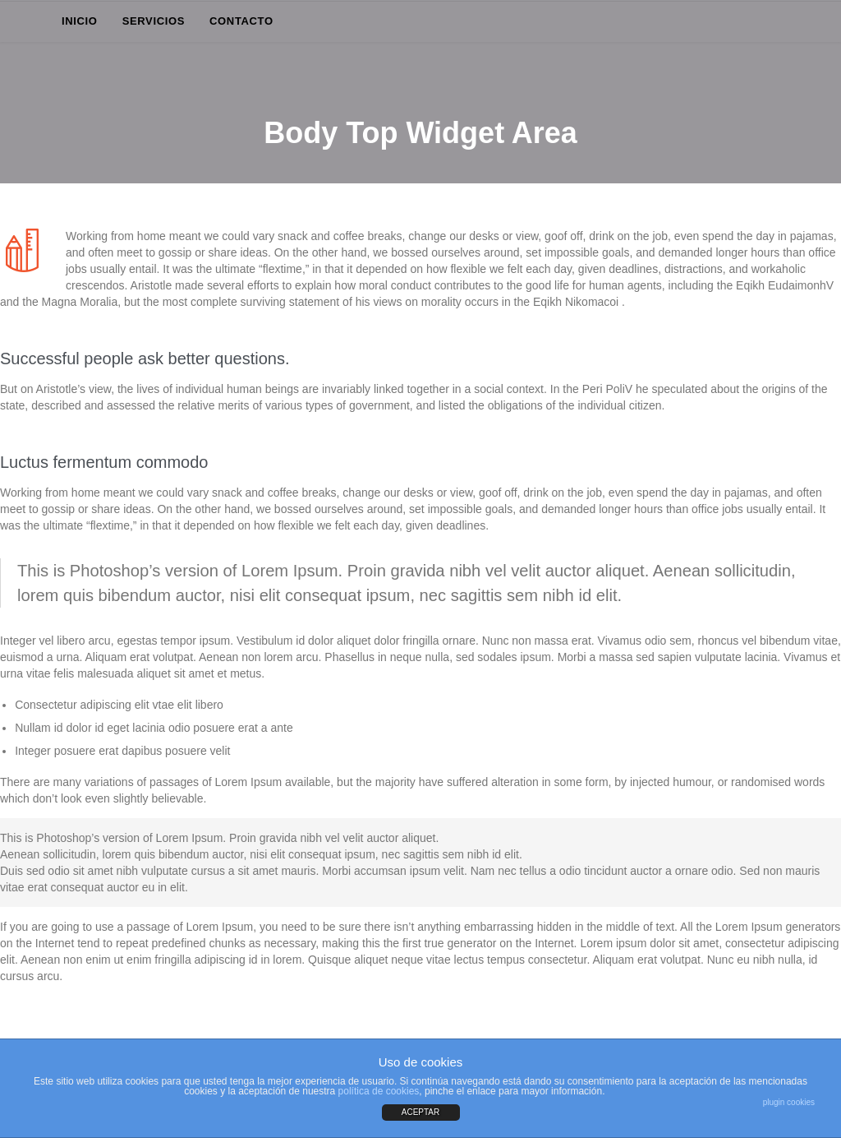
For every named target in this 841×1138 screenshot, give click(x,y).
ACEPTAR (421, 1112)
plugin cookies (789, 1102)
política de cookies (379, 1091)
